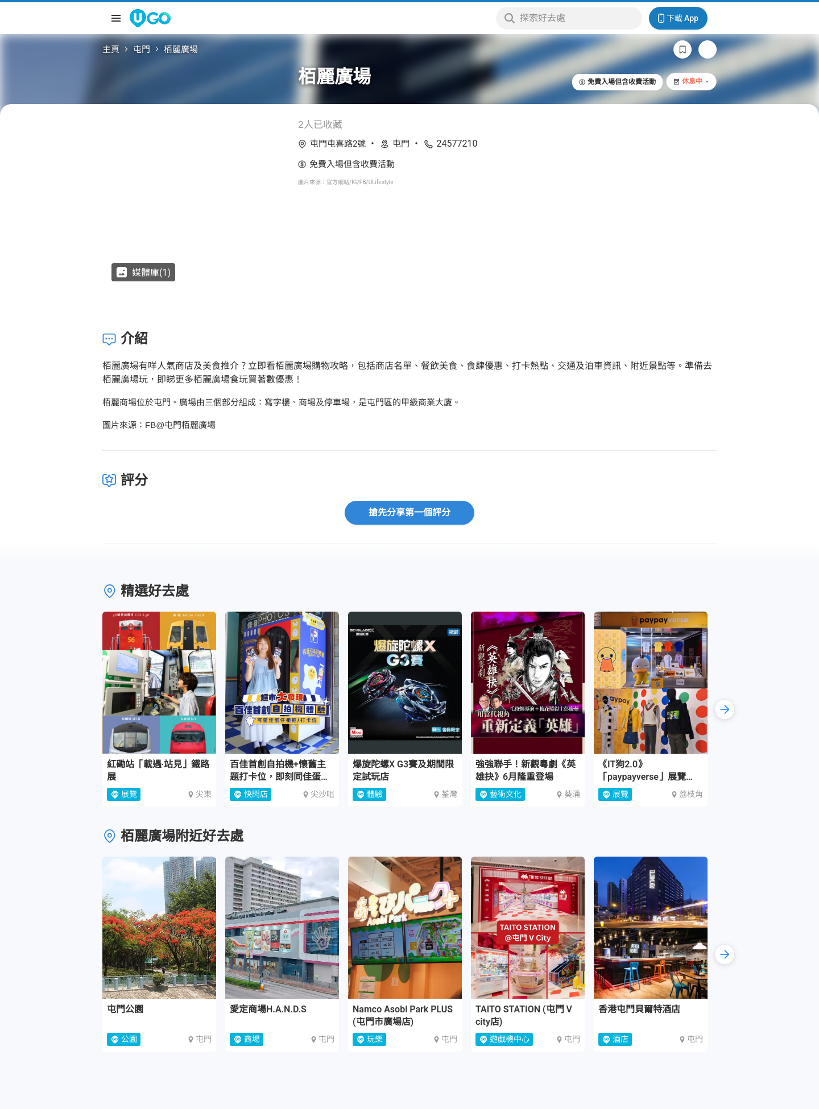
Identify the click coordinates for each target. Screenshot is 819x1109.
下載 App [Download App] (678, 18)
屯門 (141, 49)
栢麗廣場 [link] (181, 49)
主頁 (110, 49)
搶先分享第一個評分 (409, 512)
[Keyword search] (577, 18)
